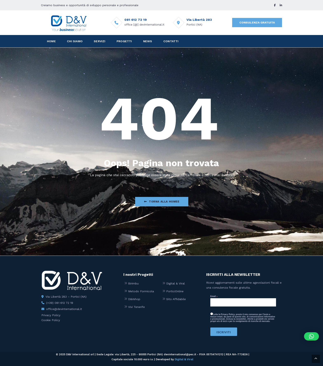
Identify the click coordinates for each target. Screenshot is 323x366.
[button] (311, 336)
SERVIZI (99, 41)
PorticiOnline (175, 291)
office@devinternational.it (64, 309)
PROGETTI (124, 41)
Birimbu (133, 283)
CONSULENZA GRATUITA (257, 22)
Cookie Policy (50, 320)
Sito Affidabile (176, 299)
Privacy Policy (50, 315)
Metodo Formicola (141, 291)
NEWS (147, 41)
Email (214, 296)
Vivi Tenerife (136, 307)
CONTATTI (171, 41)
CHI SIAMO (75, 41)
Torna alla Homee (161, 201)
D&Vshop (134, 299)
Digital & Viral (175, 283)
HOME (51, 41)
